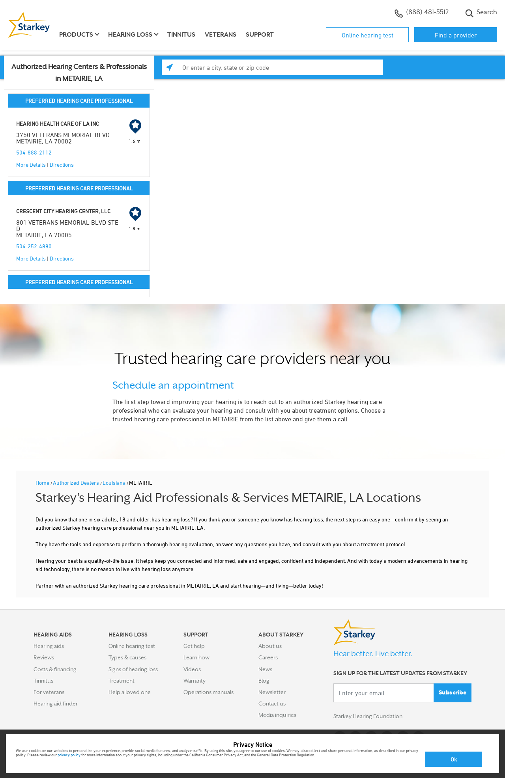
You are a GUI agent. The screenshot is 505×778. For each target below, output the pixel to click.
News (265, 669)
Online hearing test (367, 35)
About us (270, 646)
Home (43, 482)
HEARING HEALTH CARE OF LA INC (57, 123)
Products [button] (76, 34)
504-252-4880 (34, 246)
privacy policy (69, 754)
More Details (31, 164)
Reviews (44, 657)
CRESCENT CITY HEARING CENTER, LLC (63, 211)
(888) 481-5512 (422, 13)
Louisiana (115, 482)
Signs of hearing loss (133, 669)
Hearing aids (49, 646)
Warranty (194, 680)
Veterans (220, 34)
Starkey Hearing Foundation (367, 716)
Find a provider (456, 35)
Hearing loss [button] (130, 34)
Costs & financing (55, 669)
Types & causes (127, 657)
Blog (263, 680)
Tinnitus (181, 34)
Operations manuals (208, 692)
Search (481, 13)
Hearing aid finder (56, 703)
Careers (268, 657)
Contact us (272, 703)
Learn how (196, 657)
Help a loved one (129, 692)
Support (260, 34)
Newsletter (272, 692)
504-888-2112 (34, 152)
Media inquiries (277, 715)
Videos (192, 669)
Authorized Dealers (76, 482)
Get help (194, 646)
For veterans (49, 692)
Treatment (121, 680)
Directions (62, 164)
